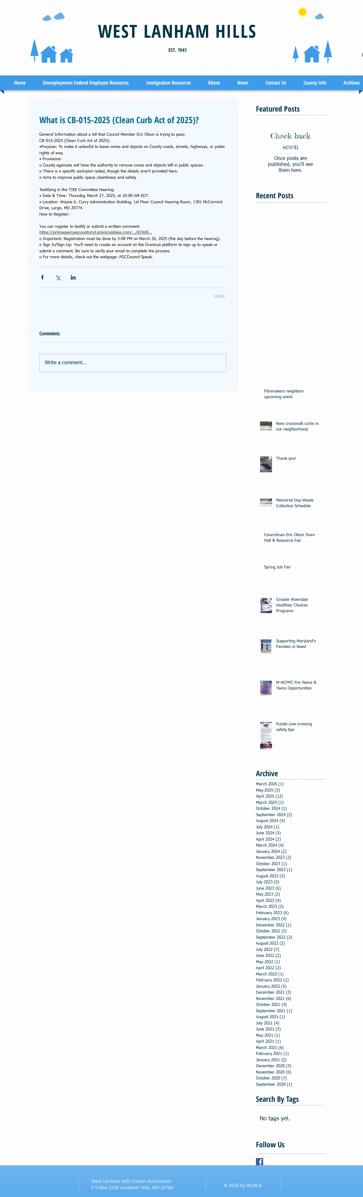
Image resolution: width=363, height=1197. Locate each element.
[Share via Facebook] (42, 277)
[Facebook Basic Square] (259, 1161)
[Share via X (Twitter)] (58, 277)
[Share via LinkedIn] (73, 277)
